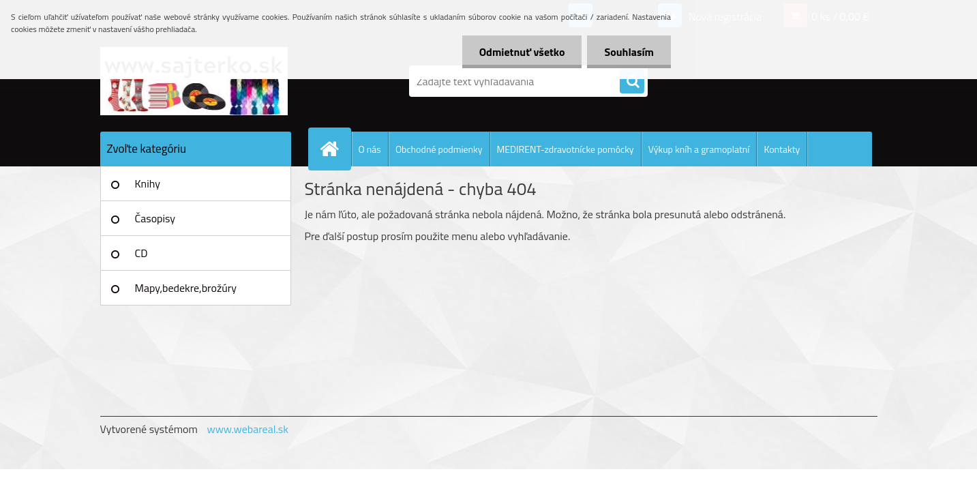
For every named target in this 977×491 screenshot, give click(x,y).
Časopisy (155, 218)
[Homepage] (335, 149)
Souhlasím (629, 52)
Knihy (147, 183)
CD (141, 253)
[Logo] (194, 81)
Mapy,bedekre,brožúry (186, 288)
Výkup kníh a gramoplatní (699, 149)
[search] (632, 82)
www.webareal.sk (247, 429)
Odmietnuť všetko (522, 52)
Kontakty (782, 149)
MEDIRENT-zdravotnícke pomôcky (565, 149)
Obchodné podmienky (439, 149)
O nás (370, 149)
